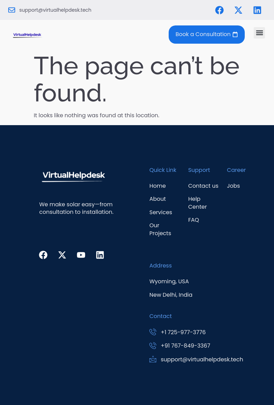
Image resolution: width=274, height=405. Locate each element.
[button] (259, 33)
